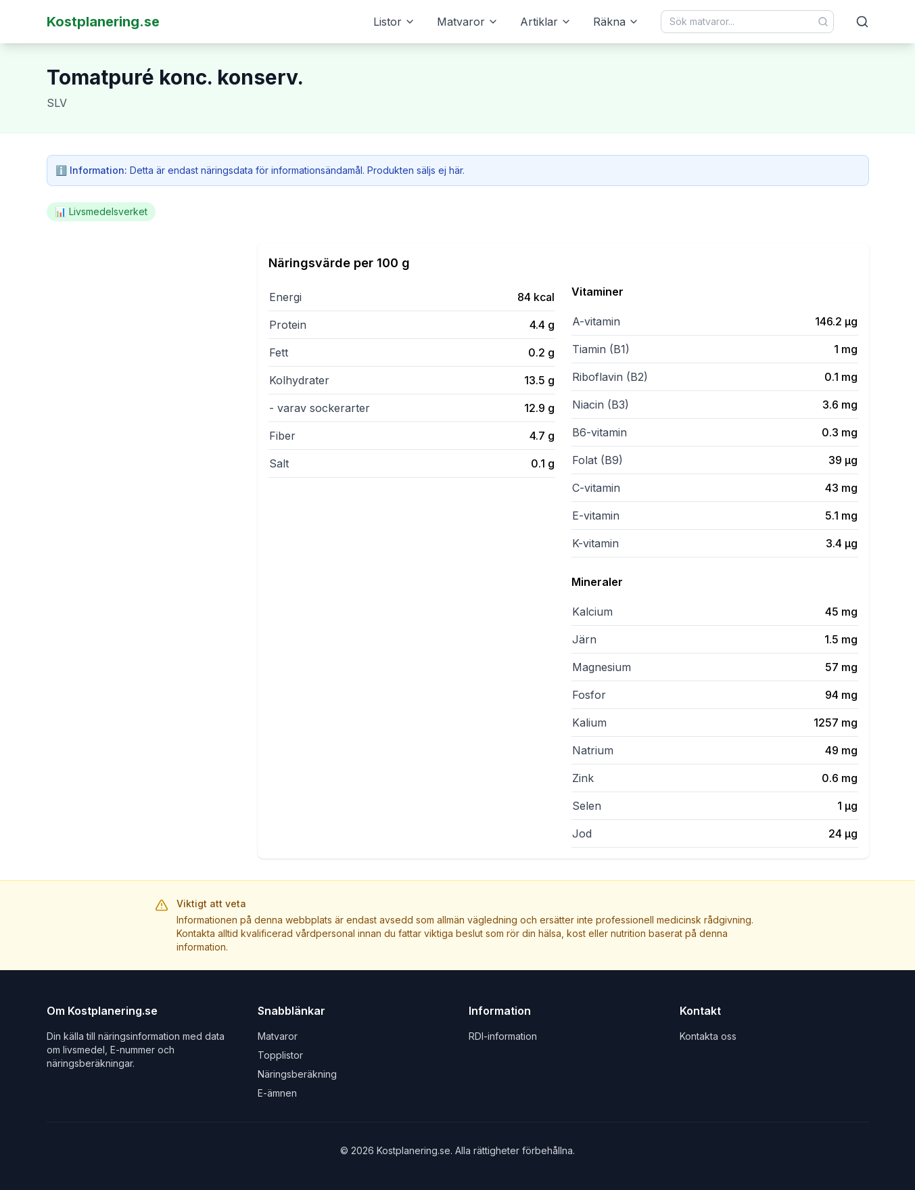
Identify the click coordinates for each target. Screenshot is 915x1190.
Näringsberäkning (297, 1074)
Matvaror (467, 21)
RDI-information (503, 1036)
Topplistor (280, 1055)
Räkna (616, 21)
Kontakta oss (708, 1036)
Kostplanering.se (103, 22)
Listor (394, 21)
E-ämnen (277, 1093)
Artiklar (545, 21)
